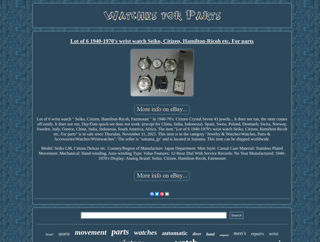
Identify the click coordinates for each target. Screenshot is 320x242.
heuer (50, 234)
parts (120, 231)
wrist (273, 233)
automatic (175, 233)
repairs (257, 233)
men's (240, 233)
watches (145, 232)
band (210, 234)
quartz (64, 233)
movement (90, 232)
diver (196, 233)
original (224, 234)
